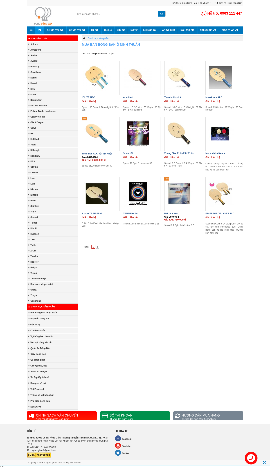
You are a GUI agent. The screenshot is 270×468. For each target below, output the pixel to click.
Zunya (32, 295)
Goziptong (34, 301)
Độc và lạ (34, 324)
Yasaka (33, 256)
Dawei (32, 83)
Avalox (32, 61)
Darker (32, 77)
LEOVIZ (33, 172)
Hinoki (32, 228)
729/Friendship (37, 278)
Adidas (33, 44)
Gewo (32, 128)
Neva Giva (34, 406)
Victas (32, 273)
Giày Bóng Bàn (37, 354)
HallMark (33, 139)
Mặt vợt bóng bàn (55, 30)
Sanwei (33, 217)
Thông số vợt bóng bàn (41, 395)
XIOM (32, 250)
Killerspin (34, 150)
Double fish (35, 100)
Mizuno (33, 189)
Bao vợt (134, 30)
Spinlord (33, 206)
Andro (32, 55)
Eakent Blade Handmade (42, 111)
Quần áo (108, 30)
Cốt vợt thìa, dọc (37, 365)
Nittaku (33, 195)
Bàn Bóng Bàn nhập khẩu (42, 312)
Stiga (32, 211)
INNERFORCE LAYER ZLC (219, 213)
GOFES (33, 167)
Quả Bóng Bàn (37, 359)
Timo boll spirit (172, 97)
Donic (32, 94)
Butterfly (33, 66)
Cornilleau (34, 72)
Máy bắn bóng (168, 30)
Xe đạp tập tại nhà (38, 377)
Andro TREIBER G (92, 213)
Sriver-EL (128, 153)
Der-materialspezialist (40, 284)
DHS (31, 88)
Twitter (122, 453)
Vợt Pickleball (36, 389)
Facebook (123, 438)
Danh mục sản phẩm (41, 306)
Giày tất (121, 30)
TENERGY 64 (130, 213)
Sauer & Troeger (37, 371)
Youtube (122, 445)
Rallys (32, 267)
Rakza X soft (171, 213)
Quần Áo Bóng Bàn (39, 348)
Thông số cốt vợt (208, 30)
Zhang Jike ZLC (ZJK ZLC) (179, 153)
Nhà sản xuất (37, 38)
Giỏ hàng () (205, 3)
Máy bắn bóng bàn (39, 318)
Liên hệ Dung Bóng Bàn (228, 3)
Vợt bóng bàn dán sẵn (40, 336)
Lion (31, 178)
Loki (31, 183)
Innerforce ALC (213, 97)
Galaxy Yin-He (36, 116)
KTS (31, 161)
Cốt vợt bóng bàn (77, 30)
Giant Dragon (36, 122)
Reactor (33, 261)
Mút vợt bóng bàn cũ (39, 342)
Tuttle (32, 245)
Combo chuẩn (36, 330)
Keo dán (94, 30)
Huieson (33, 234)
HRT (31, 133)
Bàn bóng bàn (149, 30)
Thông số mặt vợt (230, 30)
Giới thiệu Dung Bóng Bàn (184, 3)
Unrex (32, 289)
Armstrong (34, 49)
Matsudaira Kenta (215, 153)
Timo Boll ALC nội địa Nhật (97, 153)
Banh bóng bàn (187, 30)
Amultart (128, 97)
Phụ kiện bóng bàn (39, 401)
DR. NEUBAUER (37, 105)
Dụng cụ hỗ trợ (37, 383)
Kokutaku (34, 155)
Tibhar (32, 222)
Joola (32, 144)
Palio (32, 200)
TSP (31, 239)
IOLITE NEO (88, 97)
